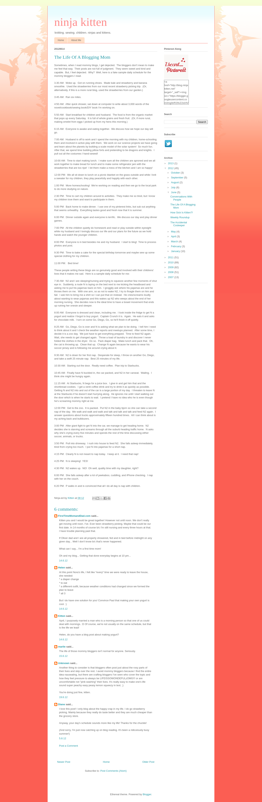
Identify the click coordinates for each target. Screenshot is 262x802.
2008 (171, 272)
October (176, 172)
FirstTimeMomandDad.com (74, 515)
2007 (171, 277)
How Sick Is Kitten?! (181, 212)
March (175, 241)
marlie (62, 646)
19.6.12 (63, 697)
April (174, 236)
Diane (61, 704)
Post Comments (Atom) (113, 770)
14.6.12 (63, 560)
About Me (76, 40)
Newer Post (63, 761)
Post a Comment (68, 745)
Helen (61, 567)
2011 (171, 257)
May (173, 231)
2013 (171, 163)
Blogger (147, 794)
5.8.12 (62, 738)
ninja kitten (80, 22)
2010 (171, 262)
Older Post (148, 761)
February (176, 246)
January (176, 251)
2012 (171, 168)
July (173, 187)
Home (61, 40)
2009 (171, 267)
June (174, 192)
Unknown (64, 663)
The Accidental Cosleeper (178, 224)
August (175, 182)
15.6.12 (63, 656)
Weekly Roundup (180, 217)
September (177, 177)
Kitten (61, 615)
